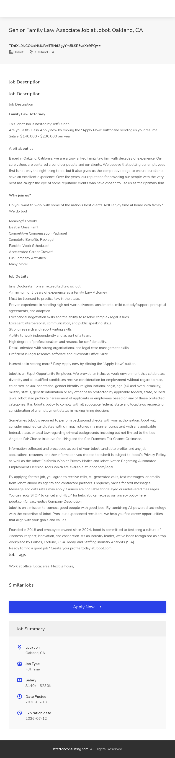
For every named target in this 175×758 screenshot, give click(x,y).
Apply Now (87, 607)
